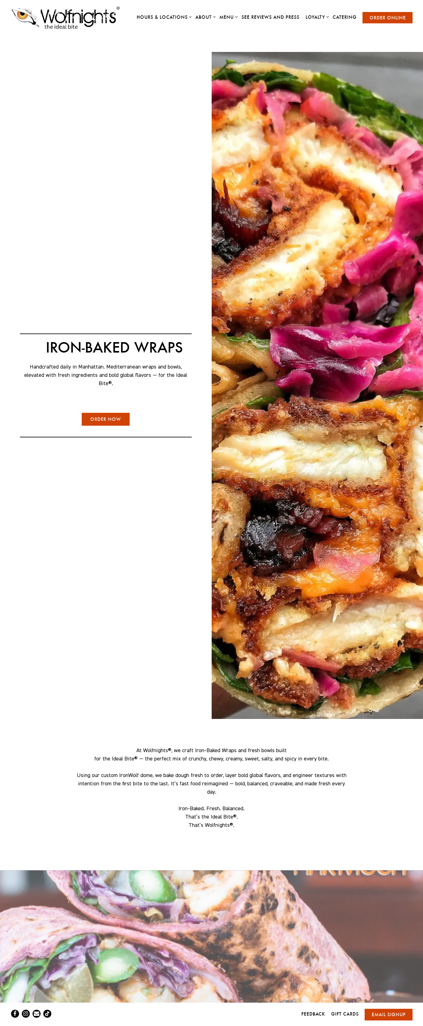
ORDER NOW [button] (105, 419)
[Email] (37, 1014)
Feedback (313, 1014)
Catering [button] (345, 17)
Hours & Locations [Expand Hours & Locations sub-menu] (163, 17)
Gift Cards (345, 1014)
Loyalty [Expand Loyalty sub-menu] (316, 17)
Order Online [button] (388, 18)
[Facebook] (15, 1014)
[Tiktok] (47, 1014)
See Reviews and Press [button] (270, 17)
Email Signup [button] (389, 1014)
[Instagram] (26, 1014)
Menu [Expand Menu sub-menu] (227, 17)
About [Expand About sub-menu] (204, 17)
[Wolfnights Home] (70, 18)
